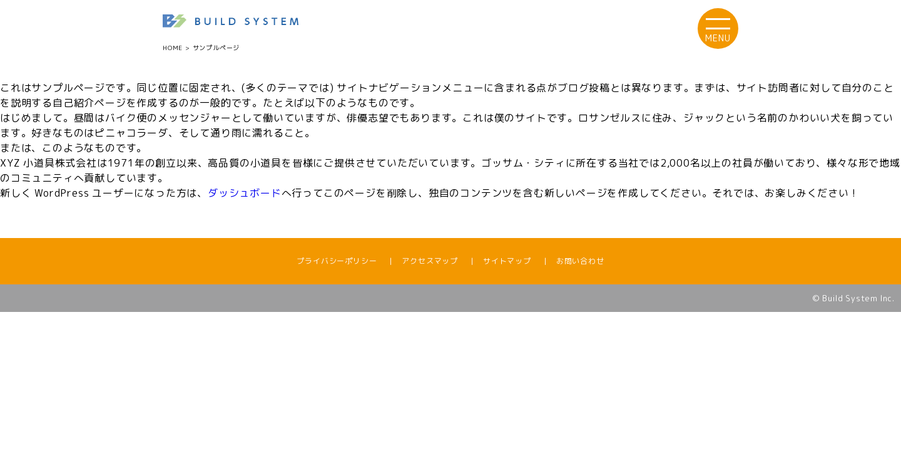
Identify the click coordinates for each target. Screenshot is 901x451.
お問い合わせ (580, 261)
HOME (173, 47)
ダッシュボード (245, 193)
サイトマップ (507, 261)
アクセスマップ (430, 261)
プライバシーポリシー (337, 261)
